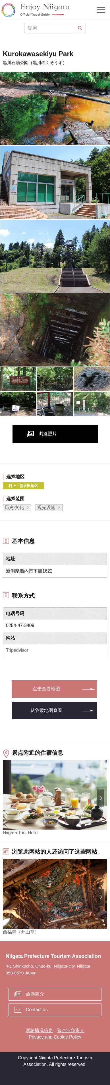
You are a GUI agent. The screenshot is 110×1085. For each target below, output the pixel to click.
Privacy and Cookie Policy (55, 1037)
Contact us (36, 1009)
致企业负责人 (70, 1030)
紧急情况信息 (39, 1030)
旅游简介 (35, 994)
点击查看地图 (46, 688)
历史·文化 (14, 507)
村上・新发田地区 (23, 486)
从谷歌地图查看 (46, 710)
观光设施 (46, 507)
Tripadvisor (17, 650)
